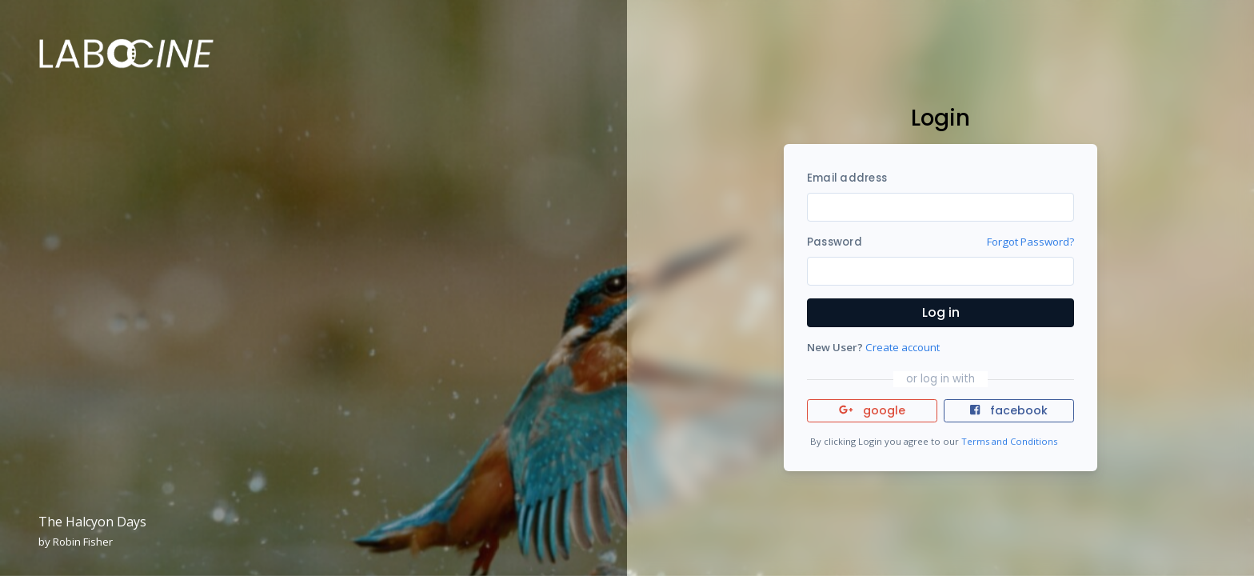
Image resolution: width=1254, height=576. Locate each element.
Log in (941, 312)
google (872, 410)
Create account (902, 347)
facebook (1008, 410)
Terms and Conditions (1009, 441)
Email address (847, 178)
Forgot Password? (1030, 241)
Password (834, 242)
